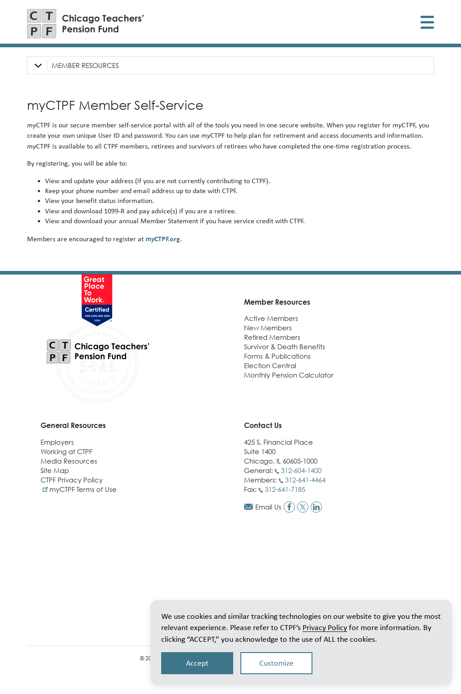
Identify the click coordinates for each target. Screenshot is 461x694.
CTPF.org (162, 239)
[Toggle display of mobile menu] (427, 24)
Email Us (268, 507)
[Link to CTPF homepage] (85, 23)
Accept (197, 663)
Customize (276, 663)
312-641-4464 (305, 480)
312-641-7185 (285, 489)
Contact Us (263, 425)
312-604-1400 (301, 470)
